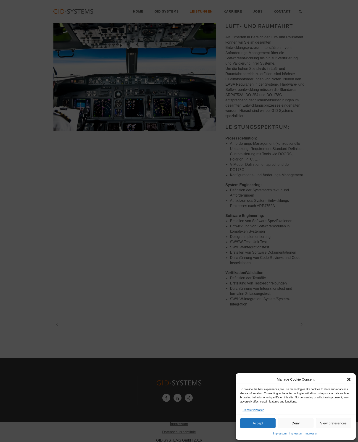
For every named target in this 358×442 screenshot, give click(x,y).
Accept (258, 423)
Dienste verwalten (253, 410)
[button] (349, 379)
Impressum (280, 433)
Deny (296, 423)
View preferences (333, 423)
